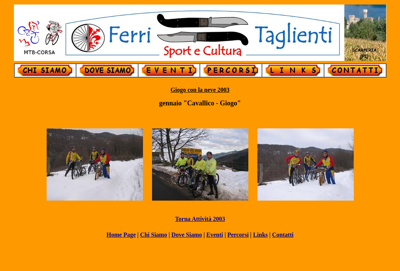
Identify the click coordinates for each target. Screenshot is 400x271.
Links (260, 234)
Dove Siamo (186, 234)
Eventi (214, 234)
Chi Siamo (153, 234)
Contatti (283, 234)
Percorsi (238, 234)
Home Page (121, 234)
